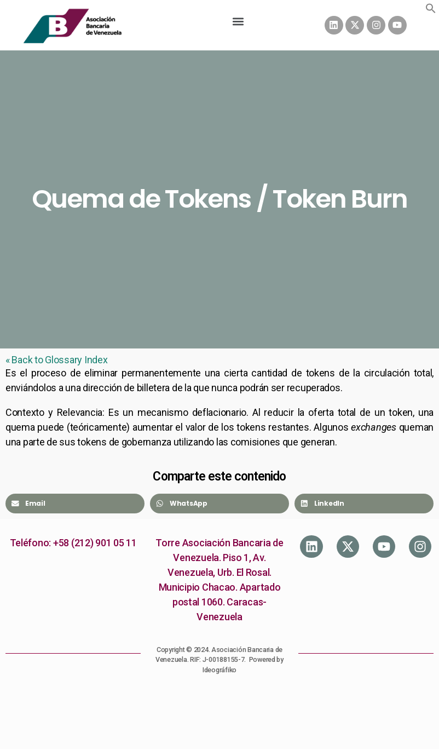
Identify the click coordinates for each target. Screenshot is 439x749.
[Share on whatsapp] (219, 503)
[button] (430, 8)
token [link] (401, 412)
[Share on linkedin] (364, 503)
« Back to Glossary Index (56, 359)
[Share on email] (75, 503)
